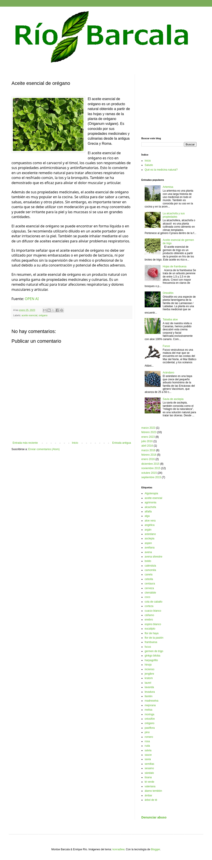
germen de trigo (154, 651)
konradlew (118, 849)
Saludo (149, 165)
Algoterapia (151, 493)
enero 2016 (148, 459)
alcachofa (150, 507)
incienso (149, 669)
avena (148, 552)
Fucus (166, 346)
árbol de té (151, 799)
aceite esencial (29, 315)
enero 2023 (148, 436)
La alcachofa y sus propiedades (174, 215)
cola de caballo (153, 601)
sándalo (149, 772)
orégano (43, 315)
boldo (148, 561)
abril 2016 (147, 445)
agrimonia (150, 502)
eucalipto (150, 628)
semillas (149, 763)
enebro (149, 619)
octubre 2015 (149, 472)
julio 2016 (147, 441)
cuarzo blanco (153, 610)
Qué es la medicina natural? (161, 169)
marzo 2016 (148, 450)
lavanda (149, 687)
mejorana (150, 705)
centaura (150, 583)
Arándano (168, 372)
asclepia (149, 538)
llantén (148, 696)
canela (148, 574)
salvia (148, 750)
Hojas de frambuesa (174, 266)
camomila (150, 570)
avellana (150, 547)
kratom (149, 678)
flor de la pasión (154, 637)
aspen (148, 543)
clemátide (150, 592)
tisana (148, 777)
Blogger (155, 849)
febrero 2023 (148, 432)
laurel (148, 682)
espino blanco (153, 624)
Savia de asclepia (173, 399)
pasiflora (150, 727)
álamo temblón (153, 790)
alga (147, 516)
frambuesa (151, 642)
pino (147, 732)
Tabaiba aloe (170, 319)
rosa (147, 741)
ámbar (148, 795)
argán (148, 529)
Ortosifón (168, 293)
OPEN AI (32, 298)
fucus (148, 646)
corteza (149, 606)
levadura (150, 691)
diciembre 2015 (150, 463)
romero (149, 736)
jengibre (149, 673)
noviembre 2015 (150, 468)
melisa (148, 709)
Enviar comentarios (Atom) (44, 449)
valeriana (150, 786)
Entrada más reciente (25, 442)
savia (148, 759)
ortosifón (150, 718)
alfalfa (148, 511)
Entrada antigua (121, 442)
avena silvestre (153, 556)
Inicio (75, 442)
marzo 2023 (148, 427)
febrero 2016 (148, 454)
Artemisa (168, 186)
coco (147, 597)
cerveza (149, 588)
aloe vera (150, 520)
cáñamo (149, 615)
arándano (150, 534)
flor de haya (152, 633)
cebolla (149, 579)
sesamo (149, 768)
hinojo (148, 664)
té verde (149, 781)
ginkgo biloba (152, 655)
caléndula (150, 565)
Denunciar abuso (154, 817)
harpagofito (151, 660)
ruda (147, 745)
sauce (148, 754)
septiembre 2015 (151, 477)
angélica (150, 525)
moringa (149, 714)
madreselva (151, 700)
